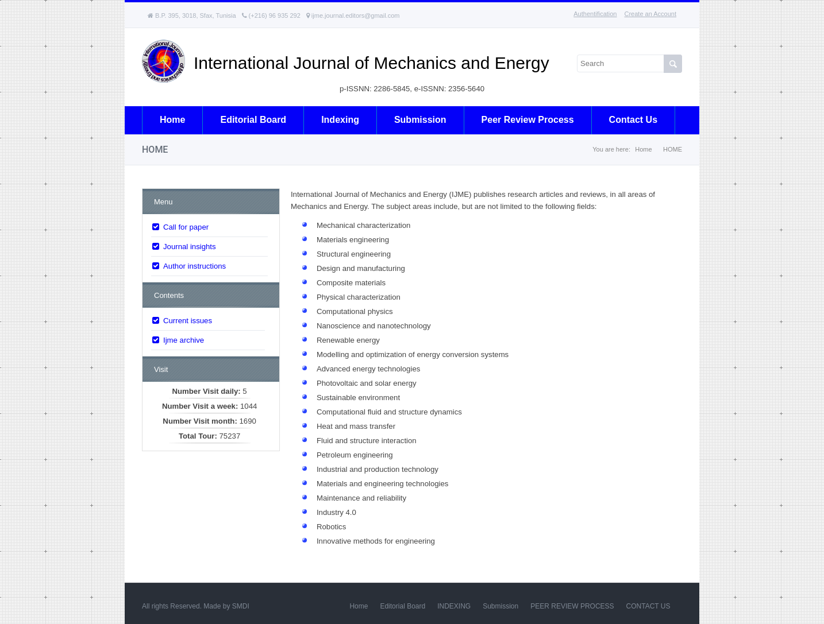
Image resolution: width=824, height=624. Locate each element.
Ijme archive (183, 340)
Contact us (633, 120)
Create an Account (650, 13)
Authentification (595, 13)
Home (172, 120)
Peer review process (528, 120)
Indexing (340, 120)
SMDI (240, 606)
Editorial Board (402, 606)
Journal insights (189, 246)
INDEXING (454, 606)
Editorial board (253, 120)
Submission (420, 120)
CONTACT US (648, 606)
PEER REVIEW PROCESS (572, 606)
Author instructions (194, 266)
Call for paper (186, 227)
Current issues (187, 320)
